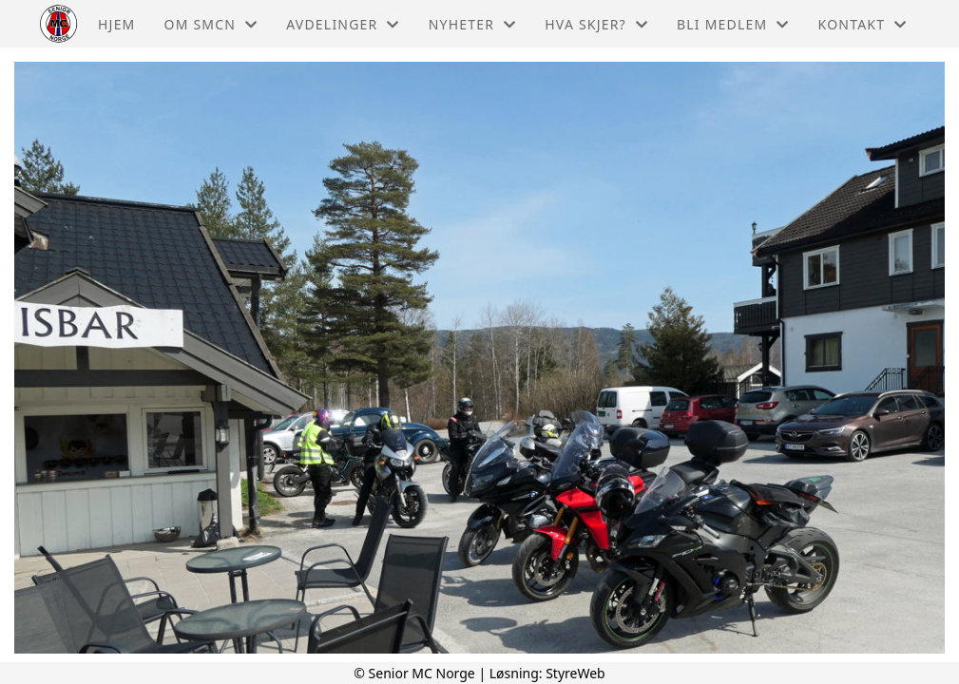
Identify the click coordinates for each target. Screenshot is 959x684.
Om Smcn (211, 24)
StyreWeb (575, 673)
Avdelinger (342, 24)
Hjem (116, 24)
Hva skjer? (596, 24)
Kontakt (863, 24)
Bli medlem (733, 24)
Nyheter (473, 24)
